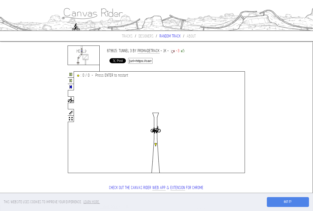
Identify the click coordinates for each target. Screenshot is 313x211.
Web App (159, 187)
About (191, 36)
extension (177, 187)
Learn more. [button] (91, 202)
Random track (170, 36)
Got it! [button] (288, 202)
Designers (146, 36)
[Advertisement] (21, 122)
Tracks (127, 36)
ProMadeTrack (149, 50)
